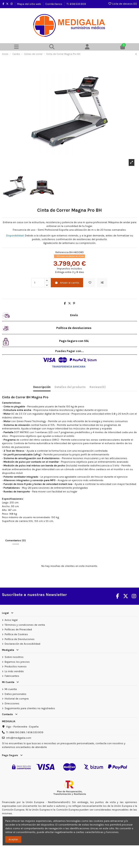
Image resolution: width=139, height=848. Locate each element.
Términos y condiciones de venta (25, 624)
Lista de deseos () (122, 3)
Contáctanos (54, 4)
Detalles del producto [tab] (70, 387)
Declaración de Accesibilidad (22, 643)
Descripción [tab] (42, 387)
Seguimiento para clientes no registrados (30, 708)
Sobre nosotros (14, 657)
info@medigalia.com (18, 737)
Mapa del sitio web (29, 4)
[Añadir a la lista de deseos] (90, 282)
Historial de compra (17, 698)
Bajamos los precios (17, 661)
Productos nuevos (16, 666)
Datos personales (15, 694)
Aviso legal (11, 620)
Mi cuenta (11, 689)
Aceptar (13, 839)
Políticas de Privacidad (18, 629)
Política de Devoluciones (20, 639)
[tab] (98, 388)
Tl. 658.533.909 (76, 4)
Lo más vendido (14, 671)
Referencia (62, 252)
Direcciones (12, 703)
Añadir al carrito (67, 282)
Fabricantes (12, 675)
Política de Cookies (16, 634)
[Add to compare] (102, 282)
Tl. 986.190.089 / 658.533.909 (24, 732)
